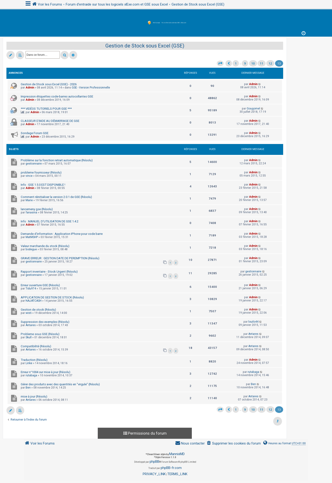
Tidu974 (31, 288)
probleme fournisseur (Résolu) (41, 172)
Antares (31, 325)
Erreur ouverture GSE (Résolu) (40, 285)
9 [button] (245, 63)
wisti (29, 313)
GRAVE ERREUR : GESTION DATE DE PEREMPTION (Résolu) (60, 258)
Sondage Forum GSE (34, 133)
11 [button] (261, 63)
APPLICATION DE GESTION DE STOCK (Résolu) (52, 297)
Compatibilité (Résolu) (36, 346)
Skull (29, 337)
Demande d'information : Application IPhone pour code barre (62, 234)
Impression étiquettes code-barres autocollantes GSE (57, 96)
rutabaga (31, 375)
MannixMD (177, 454)
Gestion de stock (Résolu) (38, 309)
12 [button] (270, 63)
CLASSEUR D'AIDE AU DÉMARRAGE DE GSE (50, 121)
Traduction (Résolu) (34, 360)
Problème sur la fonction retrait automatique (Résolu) (57, 160)
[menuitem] (233, 443)
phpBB (154, 461)
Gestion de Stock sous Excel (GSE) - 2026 (49, 84)
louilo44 (253, 321)
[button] (220, 63)
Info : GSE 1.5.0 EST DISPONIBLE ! (43, 184)
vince (29, 175)
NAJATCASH (34, 300)
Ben (28, 387)
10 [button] (253, 63)
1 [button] (236, 63)
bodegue (31, 249)
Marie (29, 200)
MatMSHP (32, 237)
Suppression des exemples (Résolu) (45, 322)
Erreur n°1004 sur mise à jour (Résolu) (45, 372)
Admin (30, 87)
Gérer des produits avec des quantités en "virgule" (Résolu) (60, 384)
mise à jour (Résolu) (34, 396)
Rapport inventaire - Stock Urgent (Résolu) (49, 271)
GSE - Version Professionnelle (91, 87)
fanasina (31, 212)
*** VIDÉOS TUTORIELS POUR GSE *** (46, 108)
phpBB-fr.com (171, 468)
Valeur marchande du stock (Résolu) (45, 246)
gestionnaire (34, 163)
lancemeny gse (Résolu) (37, 209)
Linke (29, 363)
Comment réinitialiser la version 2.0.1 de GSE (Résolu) (56, 197)
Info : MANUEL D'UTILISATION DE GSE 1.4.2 (49, 221)
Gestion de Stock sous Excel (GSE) (144, 46)
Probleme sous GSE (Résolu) (40, 334)
